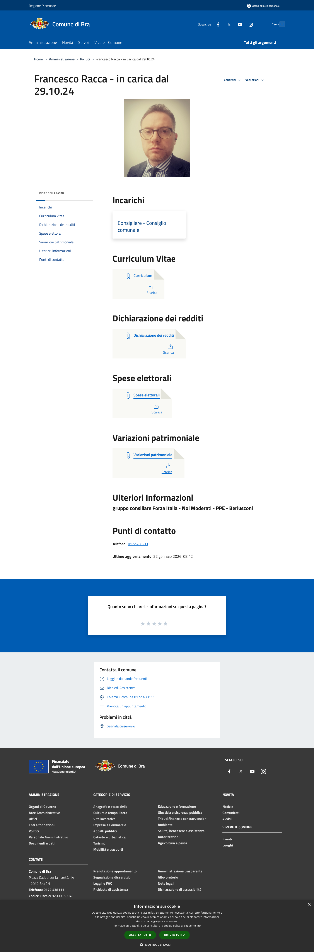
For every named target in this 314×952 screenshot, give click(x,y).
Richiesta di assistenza (110, 889)
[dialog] (157, 926)
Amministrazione (62, 59)
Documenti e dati (42, 843)
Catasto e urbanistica (109, 837)
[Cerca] (280, 24)
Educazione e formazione (177, 806)
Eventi (227, 839)
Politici (85, 59)
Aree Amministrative (44, 812)
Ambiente (165, 824)
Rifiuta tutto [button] (174, 935)
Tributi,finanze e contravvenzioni (182, 818)
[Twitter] (219, 24)
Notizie (227, 806)
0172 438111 (54, 889)
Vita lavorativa (104, 818)
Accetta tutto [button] (140, 935)
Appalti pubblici (105, 831)
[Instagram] (241, 24)
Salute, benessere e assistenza (181, 830)
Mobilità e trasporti (108, 849)
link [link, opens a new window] (199, 926)
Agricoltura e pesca (172, 843)
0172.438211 (138, 543)
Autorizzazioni (168, 836)
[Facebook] (208, 24)
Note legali (166, 883)
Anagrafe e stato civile (110, 806)
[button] (157, 944)
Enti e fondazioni (42, 824)
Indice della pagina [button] (51, 193)
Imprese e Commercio (109, 824)
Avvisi (227, 818)
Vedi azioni (255, 80)
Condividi (233, 80)
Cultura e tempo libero (110, 812)
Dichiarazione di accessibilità (179, 889)
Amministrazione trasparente (180, 871)
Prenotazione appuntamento (115, 871)
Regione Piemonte (42, 5)
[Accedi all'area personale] (263, 6)
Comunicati (230, 812)
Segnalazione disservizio (112, 877)
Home (38, 59)
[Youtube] (230, 24)
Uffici (33, 818)
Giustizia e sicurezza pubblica (180, 812)
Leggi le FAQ (102, 883)
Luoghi (227, 845)
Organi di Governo (42, 806)
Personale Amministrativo (48, 837)
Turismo (99, 843)
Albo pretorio (168, 877)
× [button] (309, 904)
